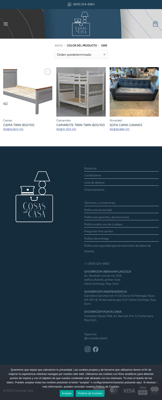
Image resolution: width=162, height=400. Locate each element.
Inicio (59, 45)
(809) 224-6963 (81, 4)
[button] (5, 24)
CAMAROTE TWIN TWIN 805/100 (80, 125)
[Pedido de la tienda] (81, 54)
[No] (156, 383)
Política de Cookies (90, 393)
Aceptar (67, 393)
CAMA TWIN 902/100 (18, 125)
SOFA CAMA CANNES (126, 125)
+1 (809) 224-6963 (96, 260)
